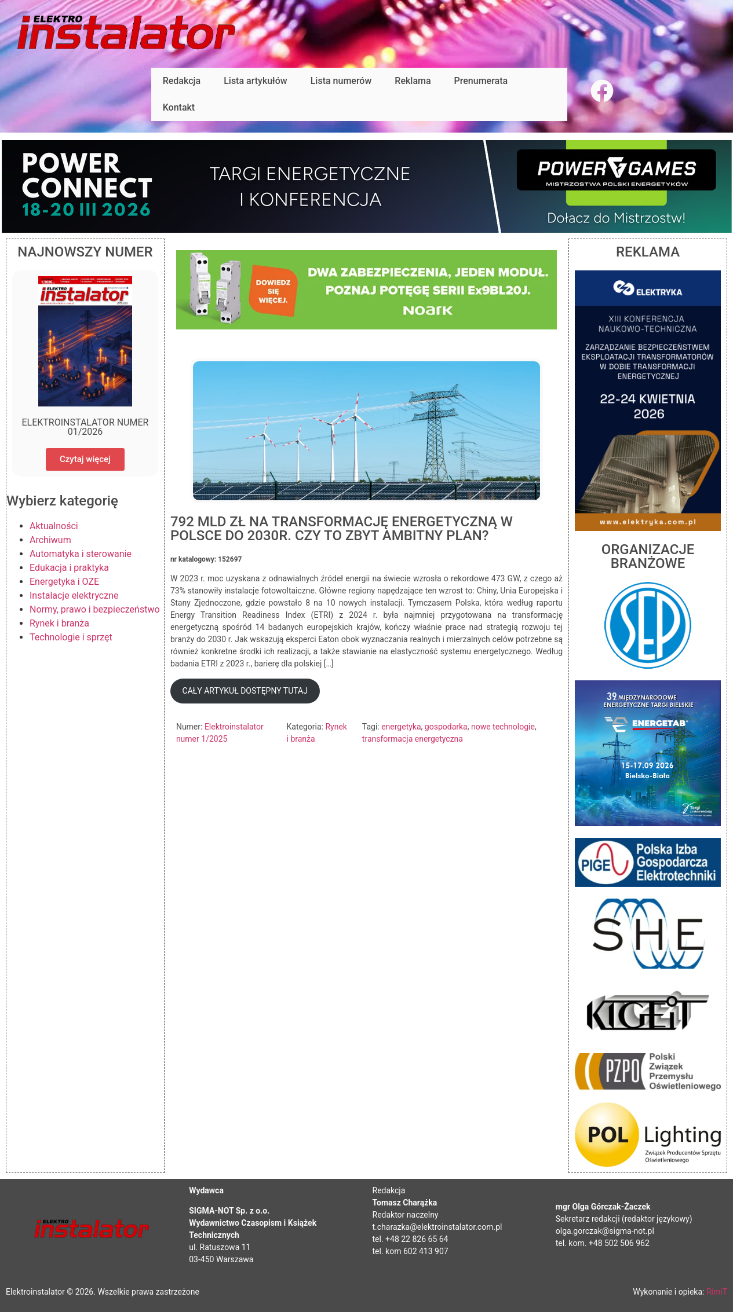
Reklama (413, 80)
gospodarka (446, 726)
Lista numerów (341, 80)
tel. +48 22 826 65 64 (410, 1239)
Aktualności (54, 526)
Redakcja (181, 80)
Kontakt (179, 107)
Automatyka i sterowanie (81, 553)
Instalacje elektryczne (74, 595)
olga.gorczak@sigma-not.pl (605, 1231)
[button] (245, 691)
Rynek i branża (59, 623)
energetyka (401, 726)
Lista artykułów (255, 80)
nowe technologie (503, 726)
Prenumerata (481, 80)
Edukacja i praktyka (69, 567)
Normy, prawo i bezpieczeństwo (95, 609)
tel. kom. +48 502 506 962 (603, 1243)
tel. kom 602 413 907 (410, 1251)
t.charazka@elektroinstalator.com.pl (437, 1227)
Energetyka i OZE (64, 581)
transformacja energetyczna (412, 738)
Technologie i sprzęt (71, 637)
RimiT (716, 1291)
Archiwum (50, 539)
